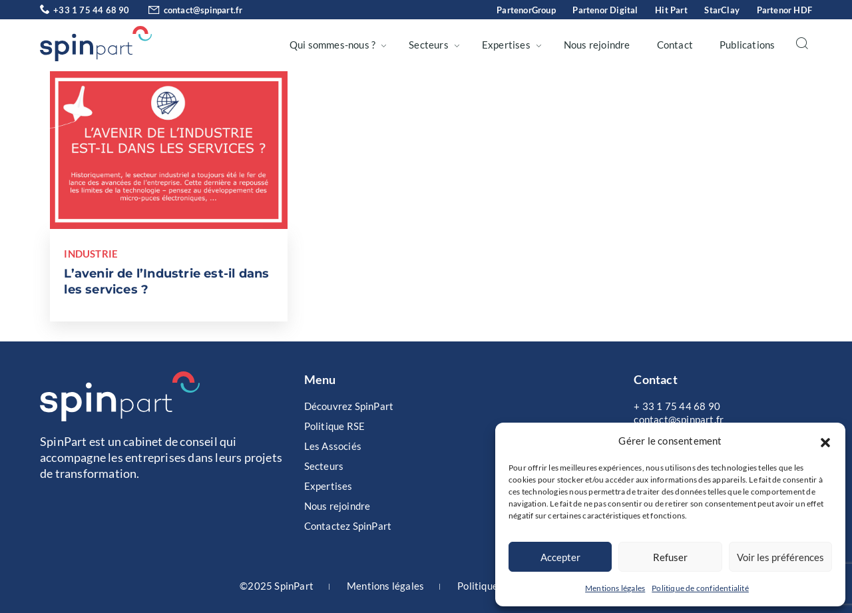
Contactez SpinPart (348, 526)
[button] (825, 440)
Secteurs (429, 45)
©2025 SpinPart (277, 586)
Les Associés (332, 446)
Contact (675, 45)
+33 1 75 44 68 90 (85, 10)
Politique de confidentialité (700, 588)
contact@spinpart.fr (187, 10)
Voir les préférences (780, 557)
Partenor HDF (784, 10)
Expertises (506, 45)
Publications (747, 45)
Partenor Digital (605, 10)
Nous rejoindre (597, 45)
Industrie (91, 254)
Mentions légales (615, 588)
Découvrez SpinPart (349, 406)
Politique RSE (334, 426)
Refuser (670, 557)
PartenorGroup (526, 10)
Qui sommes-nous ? (332, 45)
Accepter (560, 557)
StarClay (722, 10)
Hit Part (671, 10)
